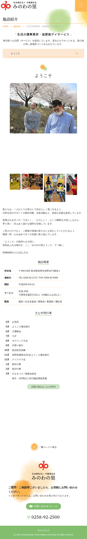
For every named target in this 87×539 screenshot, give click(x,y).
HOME (6, 26)
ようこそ (15, 53)
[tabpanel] (32, 182)
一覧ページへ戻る (43, 447)
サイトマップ (43, 530)
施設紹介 (17, 26)
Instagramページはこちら (15, 252)
